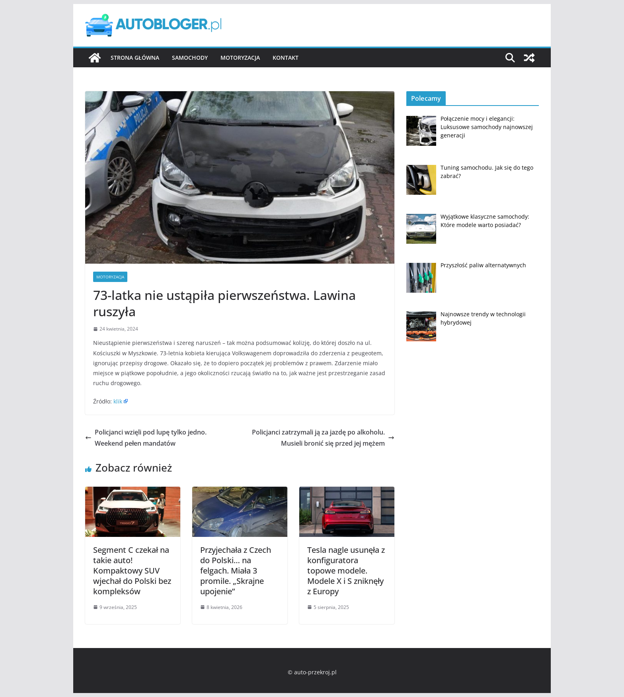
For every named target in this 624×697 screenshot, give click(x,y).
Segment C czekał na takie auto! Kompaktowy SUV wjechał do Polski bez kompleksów (132, 570)
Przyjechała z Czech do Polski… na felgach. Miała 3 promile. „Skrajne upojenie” (235, 570)
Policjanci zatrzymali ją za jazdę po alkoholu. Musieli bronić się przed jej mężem (323, 438)
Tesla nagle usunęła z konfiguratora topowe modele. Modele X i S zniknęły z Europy (346, 570)
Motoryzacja (240, 57)
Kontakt (285, 57)
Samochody (190, 57)
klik (117, 401)
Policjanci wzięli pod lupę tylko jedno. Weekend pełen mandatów (146, 438)
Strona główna (135, 57)
